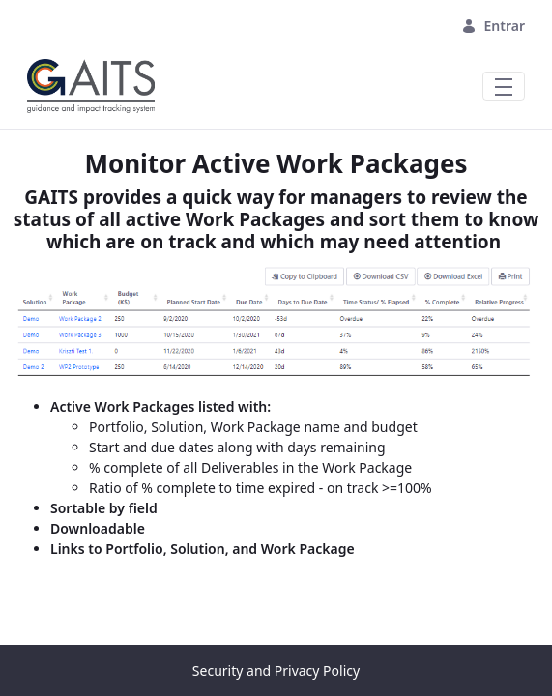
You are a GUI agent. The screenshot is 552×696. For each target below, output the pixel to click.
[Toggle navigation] (503, 86)
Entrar (493, 25)
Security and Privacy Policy (276, 670)
